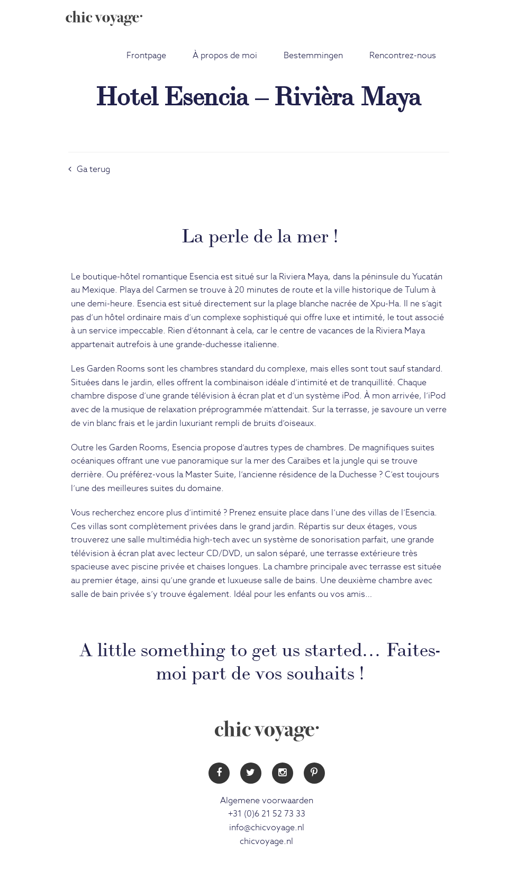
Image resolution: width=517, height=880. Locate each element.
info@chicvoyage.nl (266, 827)
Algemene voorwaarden (266, 800)
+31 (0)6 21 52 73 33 (266, 814)
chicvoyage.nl (266, 841)
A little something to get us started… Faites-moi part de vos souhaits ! (259, 659)
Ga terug (89, 169)
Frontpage (146, 55)
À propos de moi (225, 55)
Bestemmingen (313, 55)
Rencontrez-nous (402, 55)
